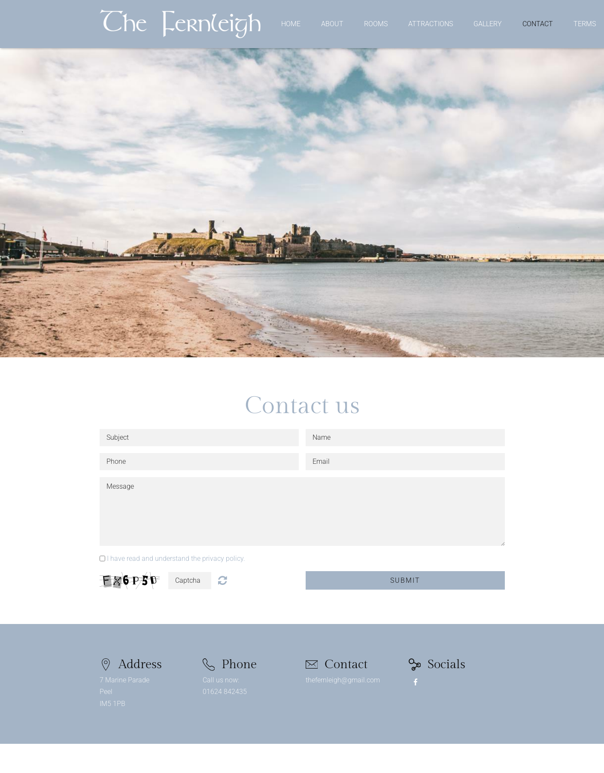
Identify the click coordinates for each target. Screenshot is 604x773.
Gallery (487, 24)
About (332, 24)
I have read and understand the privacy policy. (176, 558)
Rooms (376, 24)
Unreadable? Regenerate (222, 580)
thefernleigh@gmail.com (343, 680)
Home (290, 24)
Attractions (430, 24)
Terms (585, 24)
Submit (405, 580)
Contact (537, 24)
